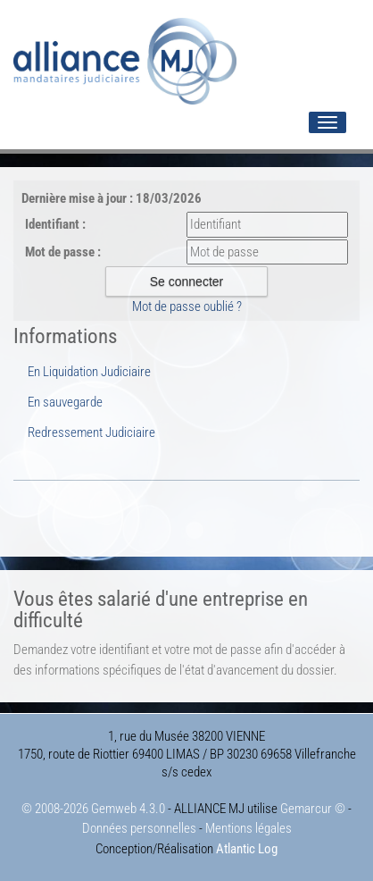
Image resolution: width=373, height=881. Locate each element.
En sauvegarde (65, 402)
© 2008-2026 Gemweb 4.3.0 (93, 809)
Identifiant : (55, 224)
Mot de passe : (63, 252)
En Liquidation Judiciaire (89, 372)
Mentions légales (248, 828)
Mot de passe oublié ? (187, 306)
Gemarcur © (312, 809)
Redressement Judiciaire (91, 432)
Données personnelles (139, 828)
